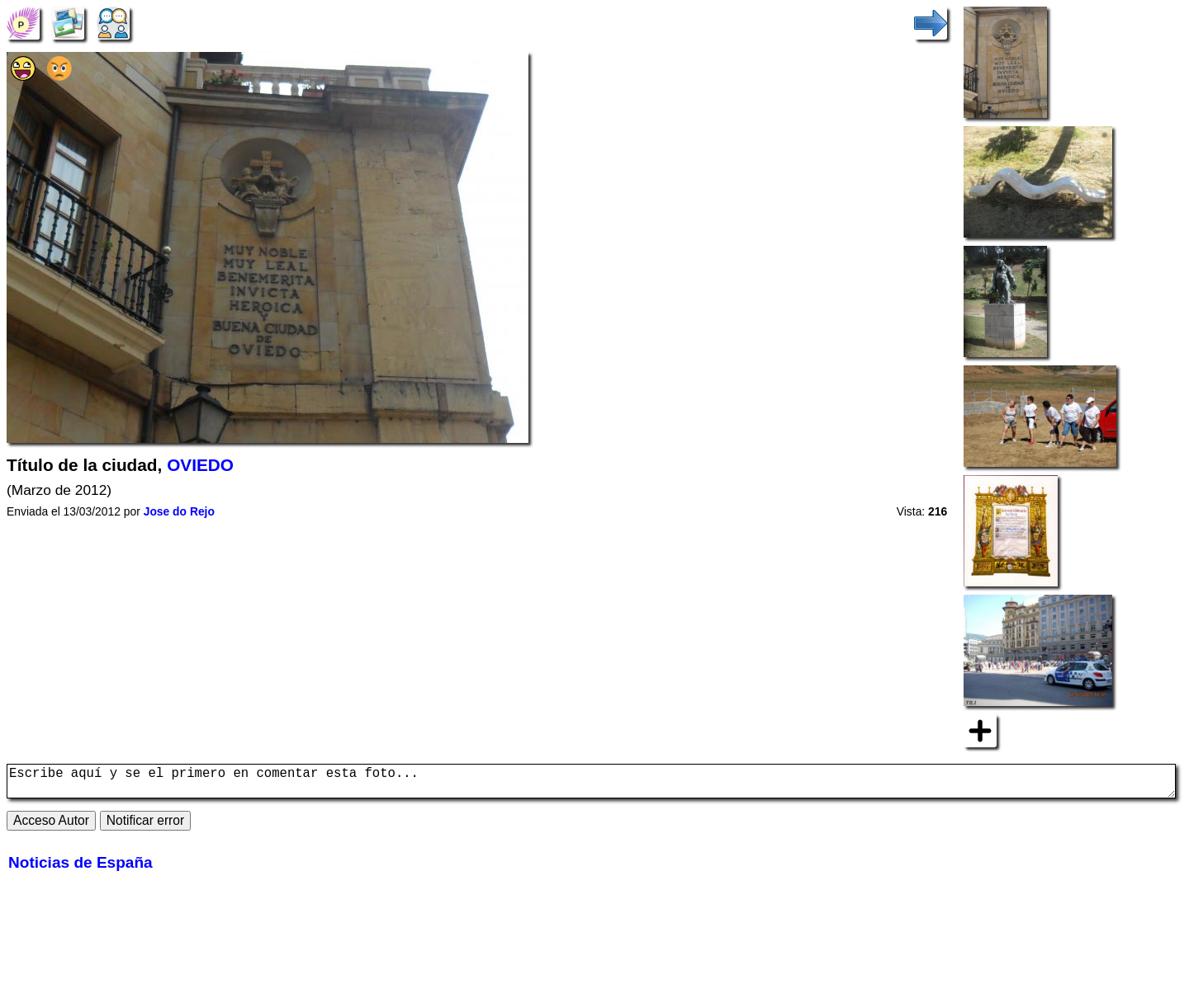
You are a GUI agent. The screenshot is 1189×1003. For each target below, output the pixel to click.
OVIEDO (200, 464)
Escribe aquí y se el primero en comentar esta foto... (591, 784)
